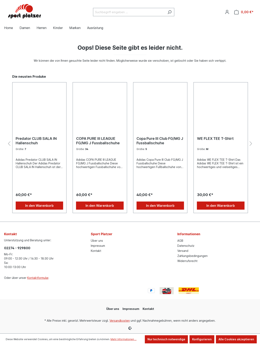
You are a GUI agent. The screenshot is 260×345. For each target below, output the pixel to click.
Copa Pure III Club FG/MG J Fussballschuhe (159, 140)
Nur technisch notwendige (166, 339)
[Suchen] (169, 12)
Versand (182, 250)
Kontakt (96, 250)
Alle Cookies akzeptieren (236, 339)
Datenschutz (185, 245)
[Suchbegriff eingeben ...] (129, 12)
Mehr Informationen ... (123, 339)
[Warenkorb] (244, 12)
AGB (180, 240)
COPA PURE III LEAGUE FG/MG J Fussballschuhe (98, 140)
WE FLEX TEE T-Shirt (215, 138)
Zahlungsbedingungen (192, 256)
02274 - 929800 (17, 248)
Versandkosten (119, 320)
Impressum (98, 245)
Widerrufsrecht (187, 261)
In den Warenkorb (39, 206)
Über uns (97, 240)
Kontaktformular (37, 277)
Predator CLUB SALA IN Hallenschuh (36, 140)
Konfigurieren (202, 339)
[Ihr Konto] (227, 12)
